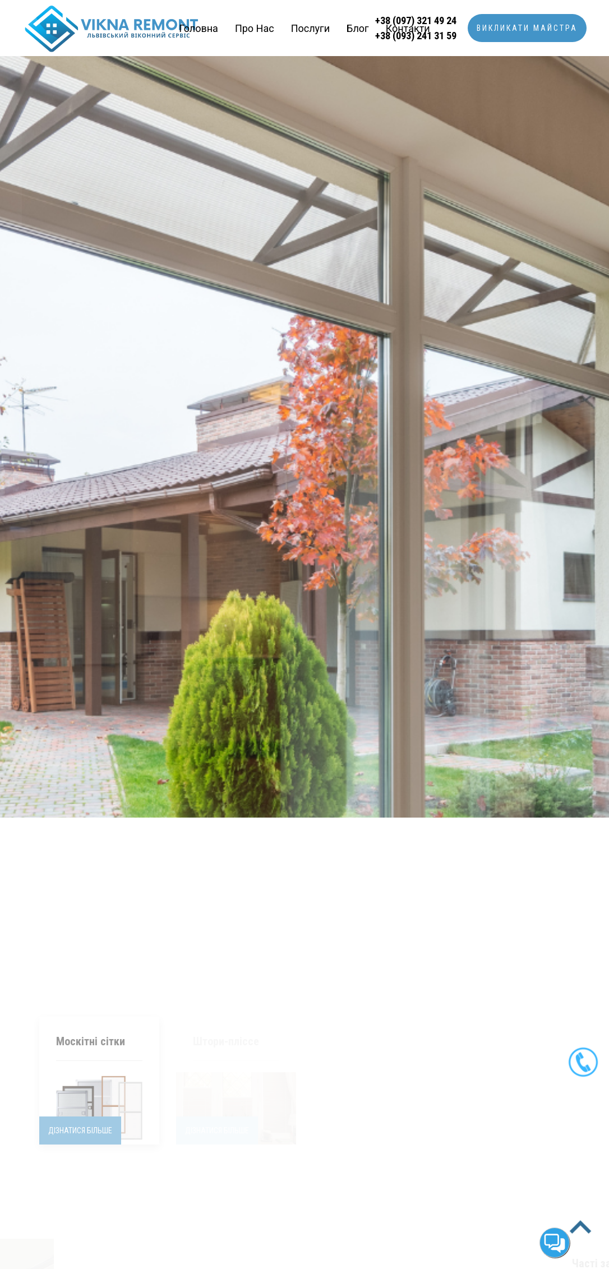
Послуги (310, 28)
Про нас (254, 28)
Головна (198, 28)
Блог (358, 28)
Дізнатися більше (80, 985)
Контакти (408, 28)
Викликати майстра (527, 28)
